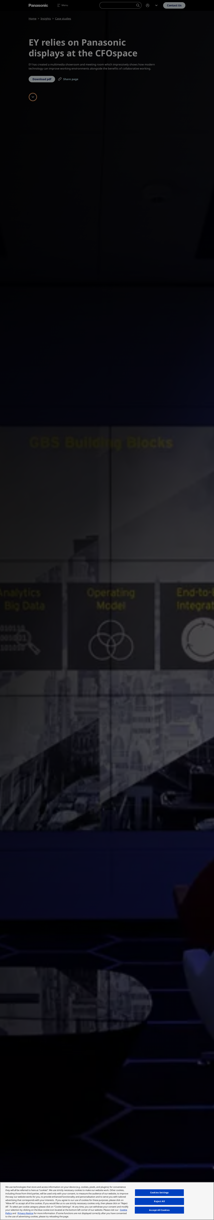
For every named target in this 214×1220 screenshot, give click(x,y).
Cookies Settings (159, 1192)
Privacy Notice (25, 1213)
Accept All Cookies (159, 1210)
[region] (107, 1201)
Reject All (159, 1201)
